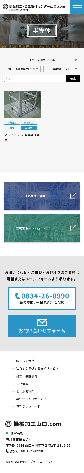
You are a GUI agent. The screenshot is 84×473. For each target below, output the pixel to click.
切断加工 (12, 122)
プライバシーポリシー (43, 461)
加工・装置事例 (26, 376)
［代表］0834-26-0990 (25, 451)
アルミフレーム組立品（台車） (21, 137)
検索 (73, 78)
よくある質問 (25, 391)
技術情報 (22, 384)
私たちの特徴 (25, 361)
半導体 (28, 128)
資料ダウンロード (28, 406)
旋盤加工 (29, 122)
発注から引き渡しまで (31, 399)
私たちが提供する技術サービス (37, 368)
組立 (12, 128)
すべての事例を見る (42, 60)
